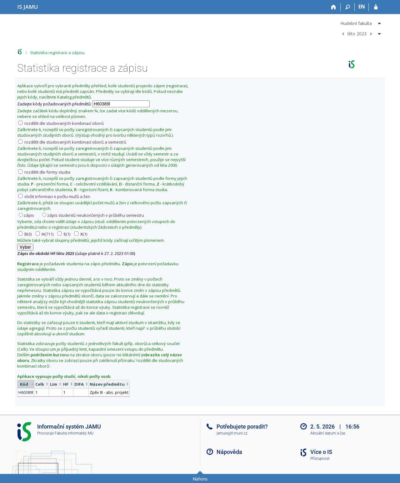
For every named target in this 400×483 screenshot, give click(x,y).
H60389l (25, 392)
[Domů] (334, 7)
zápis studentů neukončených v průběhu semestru (93, 215)
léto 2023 (357, 33)
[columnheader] (26, 384)
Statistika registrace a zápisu (57, 52)
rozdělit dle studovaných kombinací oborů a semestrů (72, 142)
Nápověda (229, 452)
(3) (25, 234)
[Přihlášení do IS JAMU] (376, 7)
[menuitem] (360, 22)
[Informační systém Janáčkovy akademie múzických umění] (27, 6)
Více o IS (321, 452)
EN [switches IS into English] (361, 6)
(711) (44, 234)
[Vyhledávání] (348, 7)
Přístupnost (320, 458)
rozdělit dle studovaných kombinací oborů (61, 123)
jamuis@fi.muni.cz (232, 433)
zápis (26, 215)
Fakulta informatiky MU (74, 433)
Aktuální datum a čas (327, 433)
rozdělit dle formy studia (44, 172)
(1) (64, 234)
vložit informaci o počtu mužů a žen (54, 196)
